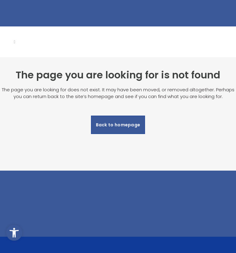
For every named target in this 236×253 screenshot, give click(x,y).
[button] (14, 233)
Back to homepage (118, 125)
